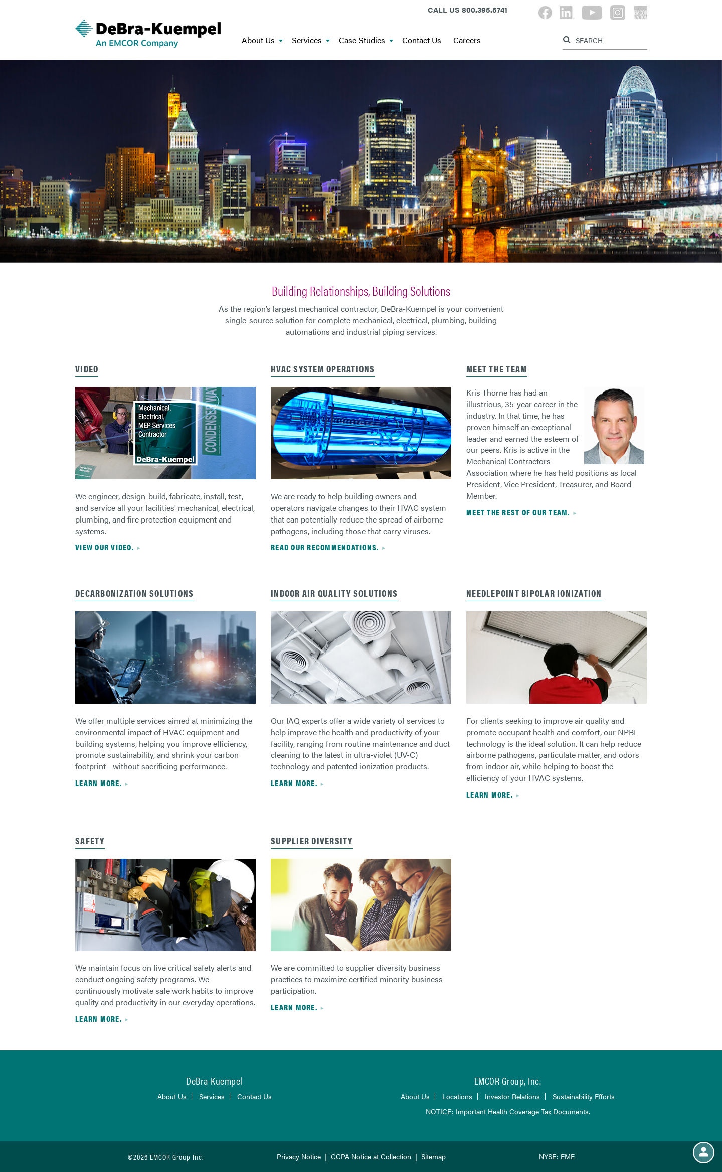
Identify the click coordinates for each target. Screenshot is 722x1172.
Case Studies (366, 40)
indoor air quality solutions (334, 593)
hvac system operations (323, 368)
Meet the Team (496, 368)
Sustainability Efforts (584, 1096)
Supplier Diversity (312, 840)
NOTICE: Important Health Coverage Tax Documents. (508, 1111)
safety (90, 840)
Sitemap (433, 1156)
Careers (467, 40)
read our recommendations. (325, 547)
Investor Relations (512, 1096)
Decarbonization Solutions (134, 593)
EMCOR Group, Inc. (508, 1080)
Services (311, 40)
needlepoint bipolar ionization (534, 593)
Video (86, 368)
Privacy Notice (299, 1156)
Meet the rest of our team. (518, 512)
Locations (457, 1096)
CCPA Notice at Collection (371, 1156)
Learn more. (98, 783)
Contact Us (421, 40)
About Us (262, 40)
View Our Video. (104, 547)
